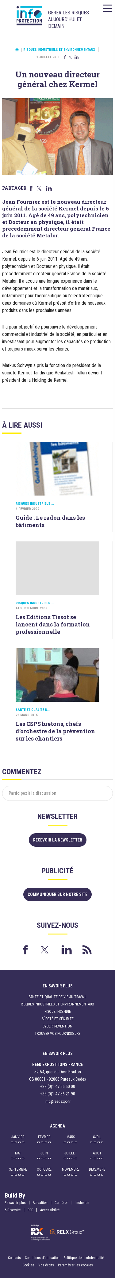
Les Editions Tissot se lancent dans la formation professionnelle (53, 624)
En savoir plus (15, 1203)
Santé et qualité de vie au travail (57, 997)
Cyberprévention (57, 1026)
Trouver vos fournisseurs (57, 1033)
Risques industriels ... (35, 504)
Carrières (61, 1203)
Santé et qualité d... (33, 710)
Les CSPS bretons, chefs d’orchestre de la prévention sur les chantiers (55, 731)
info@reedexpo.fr (58, 1101)
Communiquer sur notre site (57, 894)
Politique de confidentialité (83, 1258)
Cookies (28, 1265)
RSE (30, 1210)
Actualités (40, 1203)
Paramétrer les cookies (75, 1265)
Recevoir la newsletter (57, 840)
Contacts (14, 1258)
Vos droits (46, 1265)
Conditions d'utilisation (42, 1258)
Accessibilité (49, 1210)
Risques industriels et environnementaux (59, 50)
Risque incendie (57, 1011)
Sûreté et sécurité (58, 1019)
